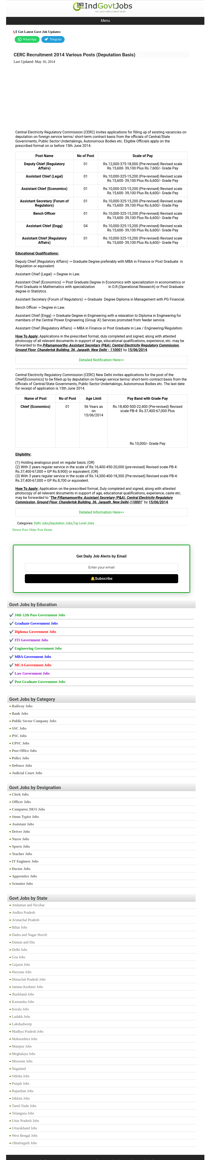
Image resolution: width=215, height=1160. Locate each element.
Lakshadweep (22, 1024)
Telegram (52, 39)
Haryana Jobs (22, 972)
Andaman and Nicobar (28, 905)
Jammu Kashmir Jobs (27, 987)
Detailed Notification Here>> (101, 360)
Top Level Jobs (83, 523)
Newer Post (20, 530)
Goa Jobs (18, 957)
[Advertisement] (101, 94)
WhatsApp (27, 39)
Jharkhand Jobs (23, 994)
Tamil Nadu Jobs (24, 1106)
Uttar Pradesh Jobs (25, 1121)
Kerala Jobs (20, 1009)
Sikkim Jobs (21, 1098)
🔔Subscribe (101, 578)
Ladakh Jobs (21, 1016)
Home (48, 530)
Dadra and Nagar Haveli (29, 935)
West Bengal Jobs (24, 1135)
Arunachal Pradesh (25, 920)
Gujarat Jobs (21, 964)
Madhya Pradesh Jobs (28, 1031)
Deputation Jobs (60, 523)
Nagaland (19, 1069)
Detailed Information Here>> (101, 512)
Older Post (36, 530)
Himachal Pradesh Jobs (29, 979)
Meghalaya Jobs (23, 1054)
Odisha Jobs (21, 1076)
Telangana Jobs (23, 1113)
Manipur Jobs (22, 1046)
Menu (105, 20)
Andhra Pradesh (23, 912)
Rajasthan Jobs (23, 1091)
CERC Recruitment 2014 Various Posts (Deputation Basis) (74, 54)
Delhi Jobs (41, 523)
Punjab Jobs (20, 1083)
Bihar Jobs (19, 927)
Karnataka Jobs (23, 1002)
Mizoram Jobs (22, 1061)
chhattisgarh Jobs (24, 1143)
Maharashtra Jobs (24, 1039)
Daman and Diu (23, 942)
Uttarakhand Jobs (24, 1128)
